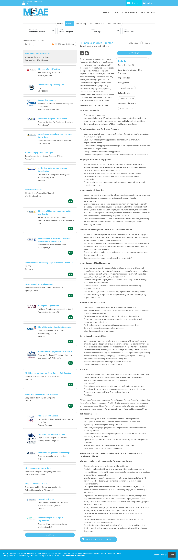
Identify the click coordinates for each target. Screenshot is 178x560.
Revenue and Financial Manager (39, 284)
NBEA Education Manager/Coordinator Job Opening (48, 373)
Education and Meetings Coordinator (41, 394)
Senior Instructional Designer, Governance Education (49, 262)
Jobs (115, 12)
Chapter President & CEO (36, 483)
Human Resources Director (37, 53)
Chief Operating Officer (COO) (51, 84)
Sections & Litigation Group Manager (54, 452)
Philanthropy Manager (48, 415)
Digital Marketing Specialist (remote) (55, 327)
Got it (172, 555)
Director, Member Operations (38, 468)
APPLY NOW (134, 53)
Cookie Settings (160, 555)
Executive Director (33, 189)
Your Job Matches (97, 23)
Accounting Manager (47, 100)
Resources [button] (147, 12)
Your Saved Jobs (114, 23)
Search (60, 23)
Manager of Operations (48, 305)
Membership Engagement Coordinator (55, 351)
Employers (149, 3)
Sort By (28, 44)
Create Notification (66, 44)
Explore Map (81, 23)
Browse (69, 23)
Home (106, 12)
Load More (49, 535)
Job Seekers (133, 3)
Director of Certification (49, 69)
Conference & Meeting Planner (52, 434)
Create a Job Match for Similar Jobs (99, 539)
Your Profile (129, 12)
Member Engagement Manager (39, 152)
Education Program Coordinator (52, 118)
